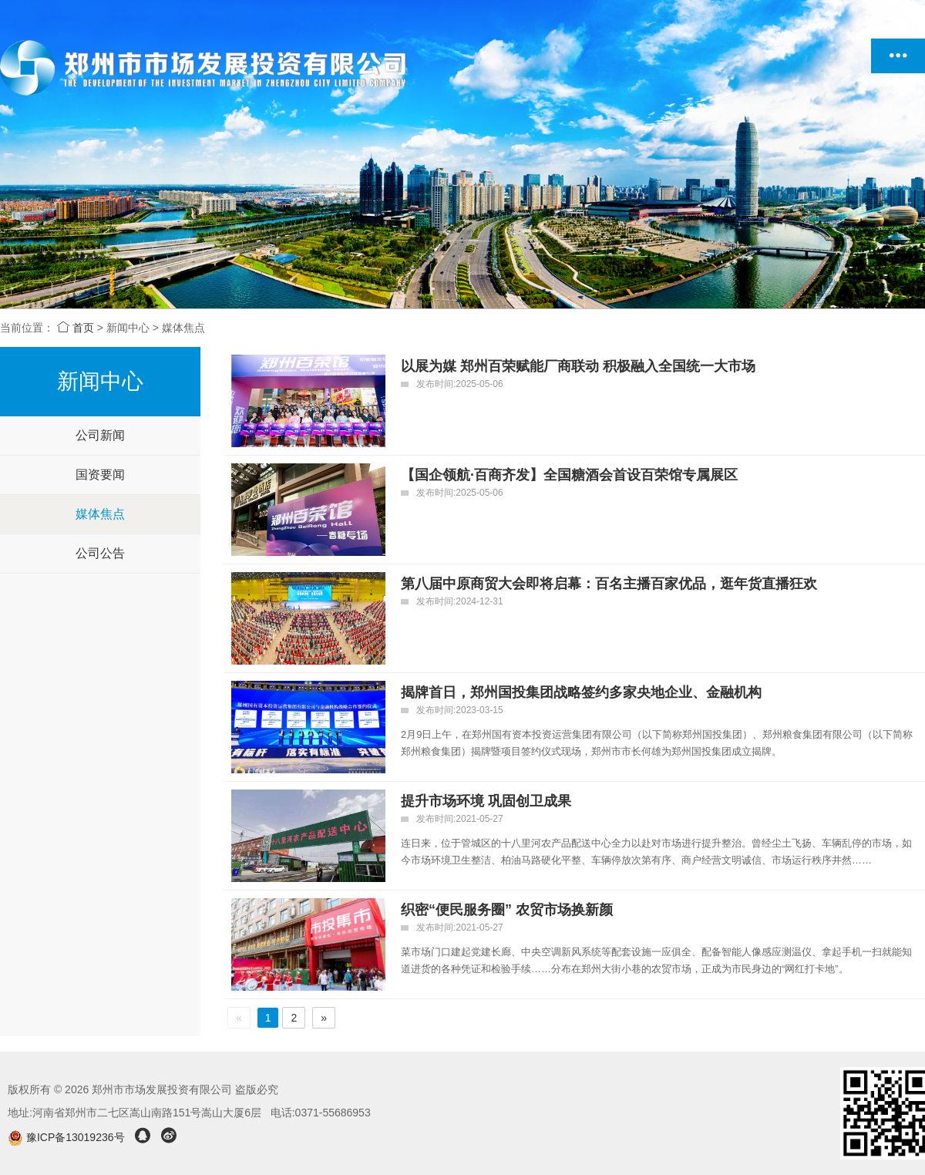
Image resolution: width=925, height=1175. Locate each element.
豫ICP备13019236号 (67, 1137)
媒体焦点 (100, 513)
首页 (75, 328)
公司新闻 (100, 435)
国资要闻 (100, 474)
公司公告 (100, 553)
